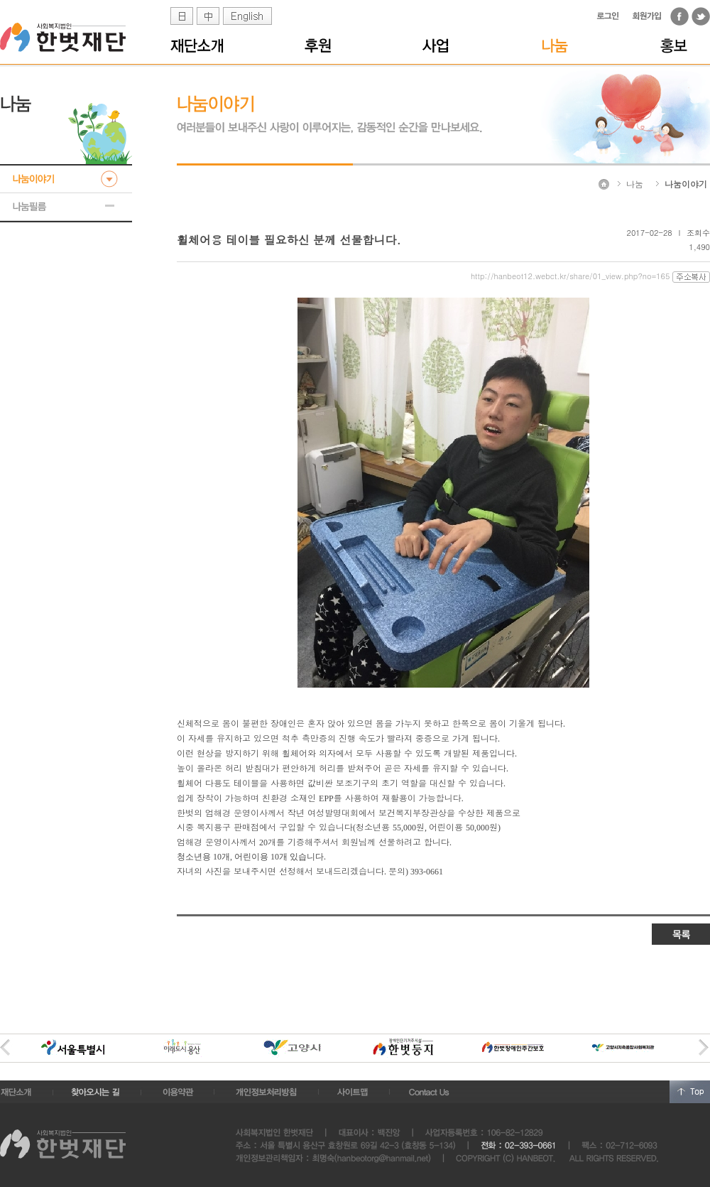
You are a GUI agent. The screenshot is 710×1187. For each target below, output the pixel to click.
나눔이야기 (686, 184)
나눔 (634, 184)
